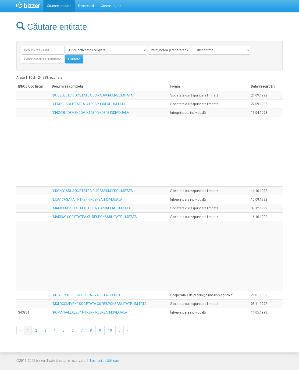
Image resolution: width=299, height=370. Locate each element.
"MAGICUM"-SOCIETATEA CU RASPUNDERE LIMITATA (91, 208)
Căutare (74, 59)
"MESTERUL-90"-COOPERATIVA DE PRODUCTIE (87, 295)
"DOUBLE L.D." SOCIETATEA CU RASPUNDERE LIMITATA (92, 95)
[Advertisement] (149, 152)
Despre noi (86, 6)
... (119, 330)
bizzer (28, 5)
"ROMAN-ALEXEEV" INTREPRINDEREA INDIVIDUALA (89, 312)
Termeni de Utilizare (104, 361)
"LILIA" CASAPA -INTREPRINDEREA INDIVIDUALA (87, 199)
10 (110, 330)
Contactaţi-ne (111, 6)
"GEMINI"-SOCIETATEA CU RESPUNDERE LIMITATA (89, 104)
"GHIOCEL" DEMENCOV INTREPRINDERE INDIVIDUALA (90, 113)
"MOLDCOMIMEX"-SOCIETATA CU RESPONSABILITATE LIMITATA (99, 304)
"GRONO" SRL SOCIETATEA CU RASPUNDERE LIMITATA (92, 191)
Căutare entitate (59, 6)
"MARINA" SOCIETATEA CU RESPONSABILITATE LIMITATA (94, 217)
